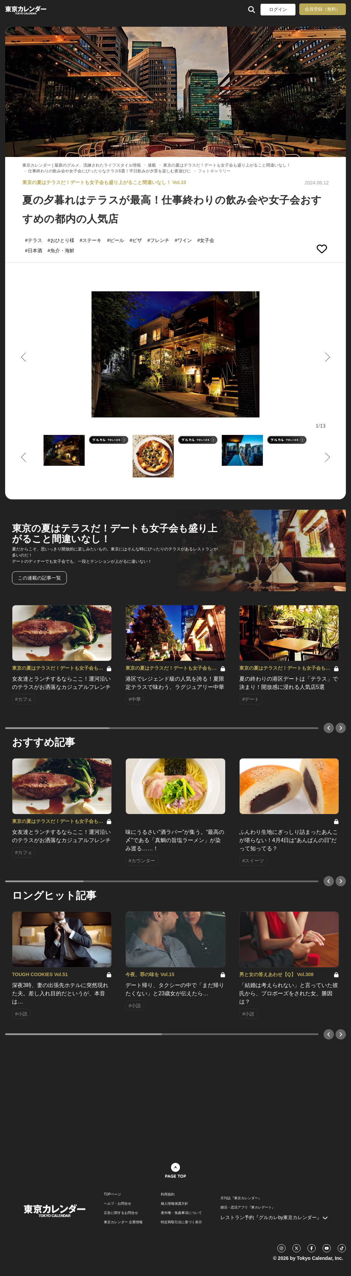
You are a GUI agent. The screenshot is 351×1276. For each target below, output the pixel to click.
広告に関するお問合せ (121, 1213)
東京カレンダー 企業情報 (123, 1222)
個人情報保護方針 (174, 1203)
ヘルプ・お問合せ (117, 1203)
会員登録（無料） (322, 9)
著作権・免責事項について (181, 1213)
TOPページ (112, 1194)
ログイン (278, 9)
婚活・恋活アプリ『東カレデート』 (247, 1207)
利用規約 (167, 1194)
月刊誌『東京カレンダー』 (241, 1198)
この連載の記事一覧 (39, 578)
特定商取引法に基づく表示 (181, 1222)
